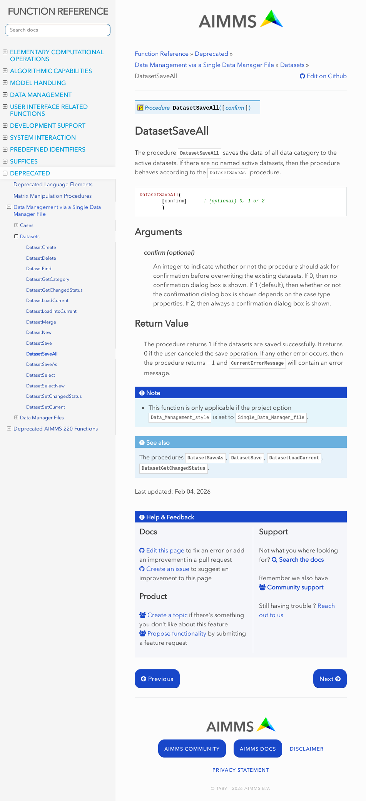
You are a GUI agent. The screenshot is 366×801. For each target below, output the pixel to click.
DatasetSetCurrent (45, 407)
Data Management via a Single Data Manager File (54, 210)
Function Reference (162, 53)
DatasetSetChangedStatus (54, 396)
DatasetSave (39, 343)
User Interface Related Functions (45, 110)
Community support (294, 587)
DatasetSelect (40, 375)
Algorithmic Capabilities (47, 71)
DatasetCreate (41, 247)
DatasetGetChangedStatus (54, 290)
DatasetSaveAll (41, 354)
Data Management (37, 94)
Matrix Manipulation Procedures (52, 196)
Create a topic (166, 615)
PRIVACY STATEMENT (240, 770)
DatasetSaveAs (41, 364)
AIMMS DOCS (258, 749)
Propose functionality (176, 633)
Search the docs (300, 559)
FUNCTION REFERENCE (58, 11)
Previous (157, 679)
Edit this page (164, 550)
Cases (24, 225)
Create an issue (167, 569)
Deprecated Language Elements (52, 184)
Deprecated (26, 173)
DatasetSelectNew (45, 386)
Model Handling (34, 83)
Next (330, 679)
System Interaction (39, 137)
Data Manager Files (39, 417)
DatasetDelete (41, 258)
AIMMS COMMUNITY (192, 749)
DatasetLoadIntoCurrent (51, 311)
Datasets (27, 236)
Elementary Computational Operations (53, 55)
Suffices (20, 161)
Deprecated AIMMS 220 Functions (52, 429)
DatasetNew (39, 332)
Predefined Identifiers (44, 149)
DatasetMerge (41, 322)
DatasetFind (39, 268)
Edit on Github (326, 76)
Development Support (44, 125)
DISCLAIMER (307, 749)
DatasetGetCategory (47, 279)
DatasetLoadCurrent (47, 300)
